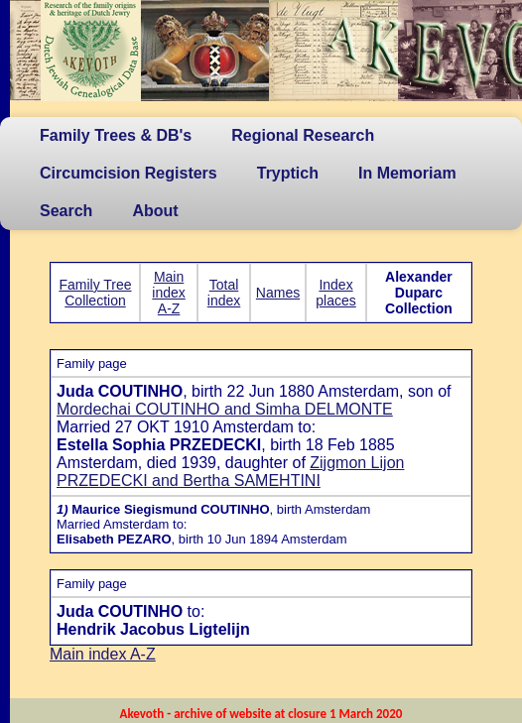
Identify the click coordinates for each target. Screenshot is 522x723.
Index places (335, 292)
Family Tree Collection (95, 292)
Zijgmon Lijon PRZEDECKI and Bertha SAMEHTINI (230, 471)
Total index (223, 292)
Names (278, 293)
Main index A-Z (168, 292)
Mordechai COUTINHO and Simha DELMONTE (225, 409)
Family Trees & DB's (116, 135)
